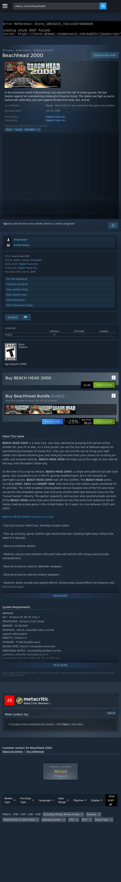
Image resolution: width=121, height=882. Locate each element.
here (65, 726)
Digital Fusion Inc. (56, 119)
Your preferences (35, 753)
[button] (104, 387)
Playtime (78, 802)
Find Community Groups (19, 307)
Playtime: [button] (91, 816)
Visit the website (16, 281)
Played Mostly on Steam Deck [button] (18, 822)
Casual (18, 132)
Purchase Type (25, 802)
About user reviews (12, 753)
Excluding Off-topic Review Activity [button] (61, 816)
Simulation (30, 132)
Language (44, 802)
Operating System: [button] (51, 822)
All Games (7, 52)
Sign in (6, 226)
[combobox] (56, 6)
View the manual (17, 286)
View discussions (15, 302)
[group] (60, 819)
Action (9, 132)
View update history (17, 291)
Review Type (8, 802)
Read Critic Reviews (36, 705)
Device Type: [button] (102, 822)
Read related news (16, 297)
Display (95, 802)
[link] (79, 424)
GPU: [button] (85, 822)
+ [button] (38, 132)
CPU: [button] (72, 822)
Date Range (62, 802)
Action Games (23, 52)
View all (111, 715)
